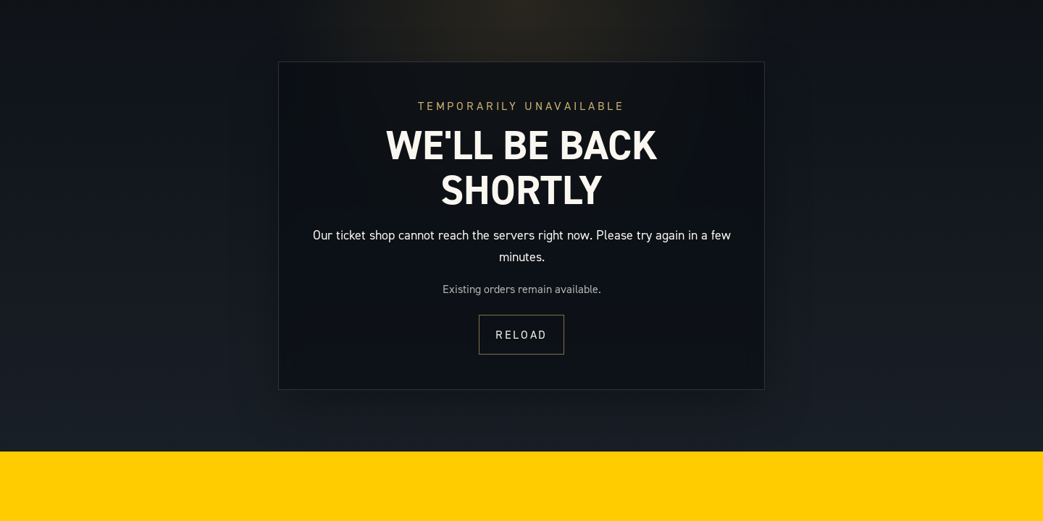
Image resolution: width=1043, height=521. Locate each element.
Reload (521, 334)
